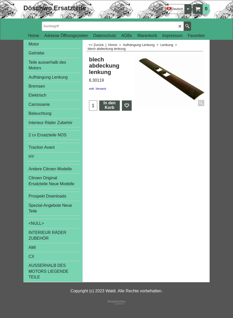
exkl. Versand (97, 88)
